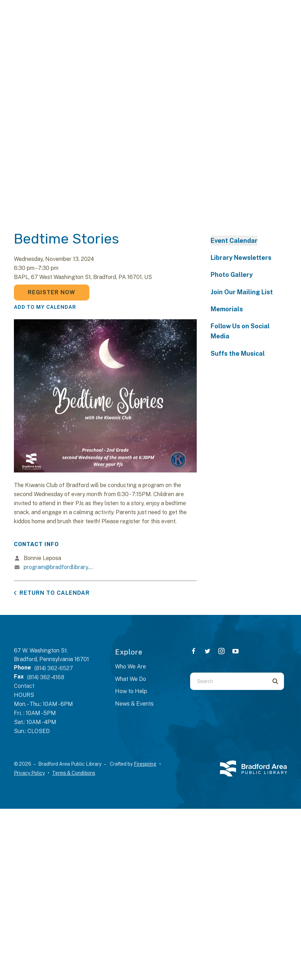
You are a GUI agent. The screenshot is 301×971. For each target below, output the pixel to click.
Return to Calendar (54, 593)
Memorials (227, 309)
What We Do (130, 679)
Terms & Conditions (73, 773)
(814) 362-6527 (53, 668)
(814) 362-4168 (45, 677)
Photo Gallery (232, 274)
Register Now (51, 292)
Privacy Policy (29, 773)
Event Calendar (234, 240)
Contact (24, 686)
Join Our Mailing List (242, 292)
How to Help (131, 691)
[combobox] (228, 681)
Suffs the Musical (238, 353)
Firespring (145, 764)
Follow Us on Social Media (240, 331)
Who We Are (130, 666)
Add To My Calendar (45, 307)
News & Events (134, 703)
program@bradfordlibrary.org (61, 567)
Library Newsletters (241, 257)
